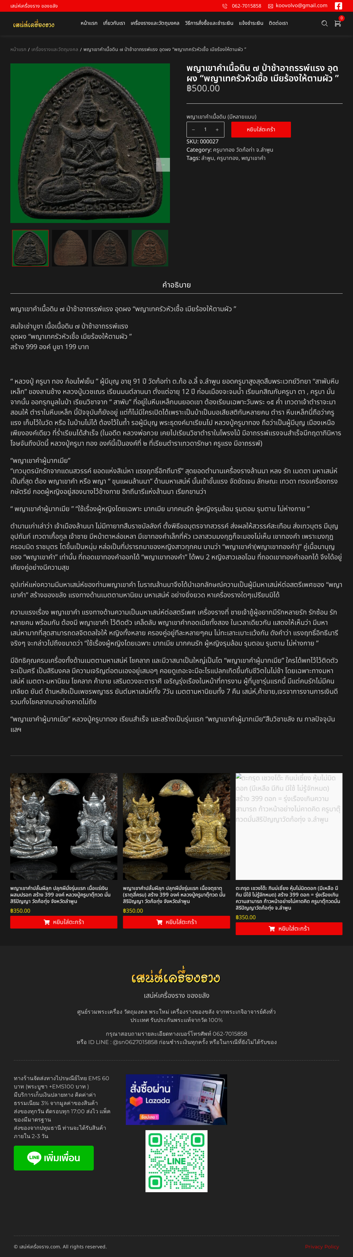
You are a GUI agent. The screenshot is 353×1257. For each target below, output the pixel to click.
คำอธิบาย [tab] (176, 285)
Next (163, 165)
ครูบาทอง (228, 158)
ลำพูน (207, 158)
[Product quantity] (205, 129)
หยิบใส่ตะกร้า (261, 129)
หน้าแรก (18, 49)
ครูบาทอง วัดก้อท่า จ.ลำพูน (243, 150)
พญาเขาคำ (253, 158)
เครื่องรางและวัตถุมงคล (54, 49)
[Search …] (325, 23)
